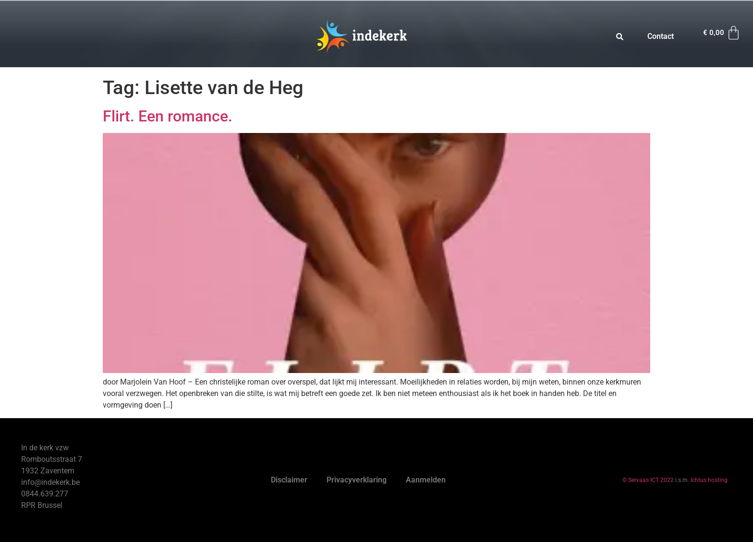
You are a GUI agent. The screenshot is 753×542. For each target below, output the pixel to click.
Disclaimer (289, 479)
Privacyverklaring (357, 479)
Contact (660, 36)
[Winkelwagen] (722, 33)
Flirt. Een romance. (167, 116)
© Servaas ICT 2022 (648, 480)
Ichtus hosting (709, 480)
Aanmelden (426, 479)
